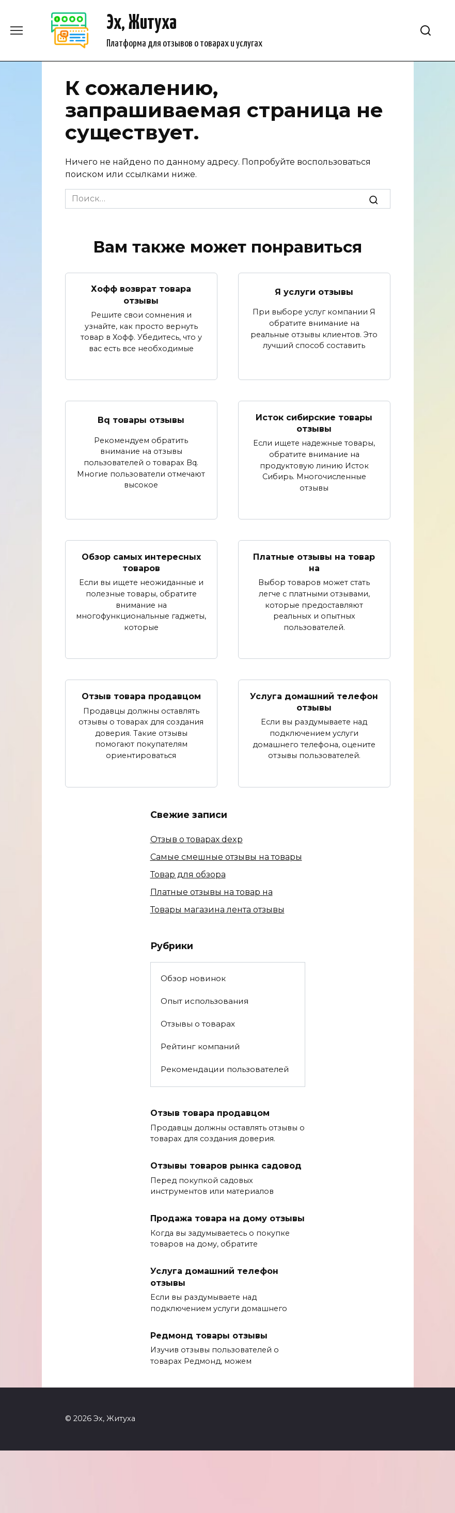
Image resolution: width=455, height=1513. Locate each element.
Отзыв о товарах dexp (196, 839)
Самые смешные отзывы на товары (226, 857)
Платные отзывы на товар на (314, 562)
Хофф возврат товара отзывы (141, 294)
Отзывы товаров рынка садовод (226, 1166)
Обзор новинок (193, 978)
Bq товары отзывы (141, 420)
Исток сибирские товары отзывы (314, 422)
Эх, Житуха (141, 23)
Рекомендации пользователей (225, 1069)
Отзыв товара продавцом (141, 696)
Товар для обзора (188, 874)
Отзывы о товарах (198, 1024)
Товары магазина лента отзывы (217, 910)
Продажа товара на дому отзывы (227, 1218)
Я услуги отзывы (314, 291)
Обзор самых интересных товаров (141, 562)
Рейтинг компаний (200, 1046)
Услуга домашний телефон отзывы (314, 701)
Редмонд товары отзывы (209, 1335)
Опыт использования (204, 1001)
